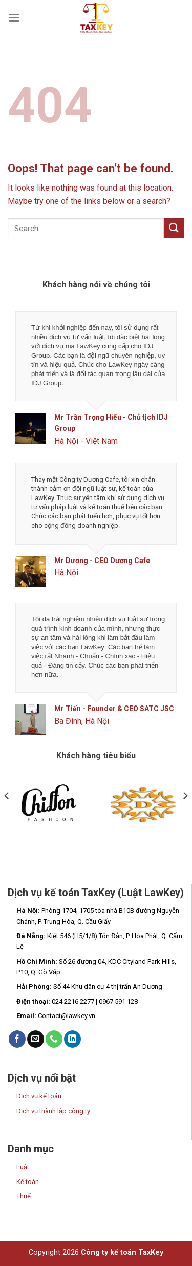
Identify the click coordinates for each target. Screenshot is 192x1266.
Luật (22, 1167)
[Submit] (174, 228)
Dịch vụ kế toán (38, 1096)
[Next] (185, 816)
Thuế (23, 1196)
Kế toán (27, 1182)
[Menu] (14, 17)
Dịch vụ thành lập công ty (53, 1111)
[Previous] (7, 816)
